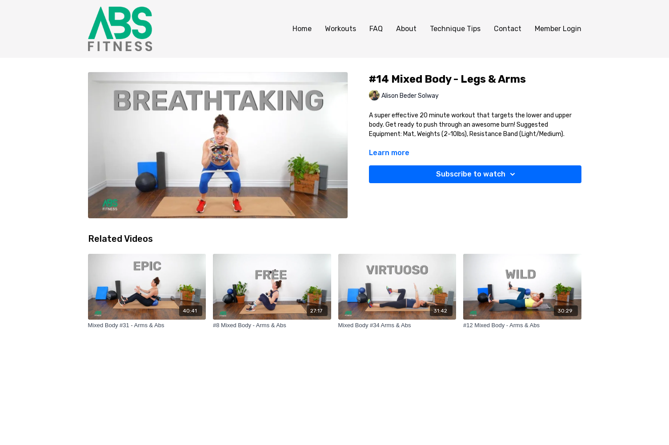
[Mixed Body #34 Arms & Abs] (397, 325)
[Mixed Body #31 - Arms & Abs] (147, 325)
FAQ (376, 28)
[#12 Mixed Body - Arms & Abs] (522, 325)
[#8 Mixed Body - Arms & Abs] (272, 325)
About (406, 28)
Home (302, 28)
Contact (507, 28)
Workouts (340, 28)
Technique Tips (455, 28)
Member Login (558, 28)
